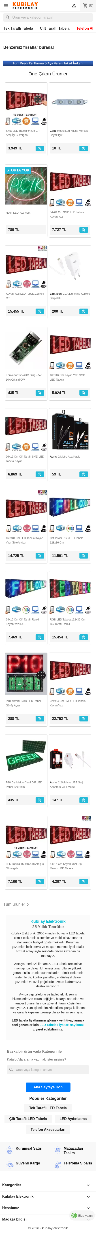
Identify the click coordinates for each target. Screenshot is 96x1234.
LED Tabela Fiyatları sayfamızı (62, 1025)
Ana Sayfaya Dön (48, 1087)
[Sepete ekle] (40, 148)
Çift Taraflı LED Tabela (28, 1119)
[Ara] (48, 17)
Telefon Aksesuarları (48, 1129)
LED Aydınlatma (73, 1119)
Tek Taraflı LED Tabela (48, 1108)
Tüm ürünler (16, 904)
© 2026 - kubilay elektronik (48, 1228)
